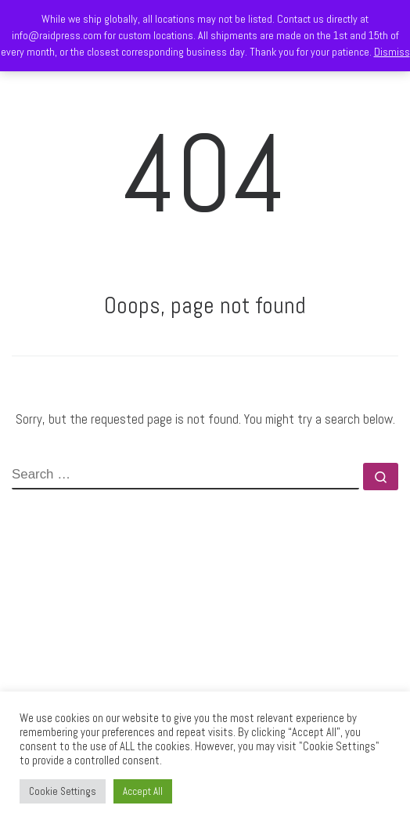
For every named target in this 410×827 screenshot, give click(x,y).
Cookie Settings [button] (62, 791)
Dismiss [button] (392, 52)
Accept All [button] (143, 791)
